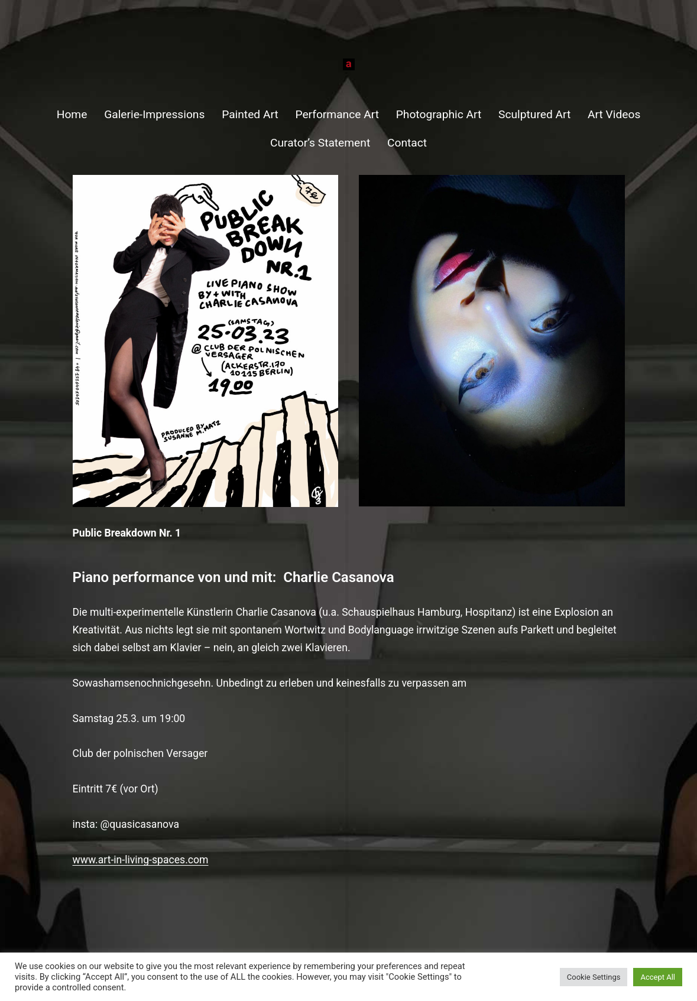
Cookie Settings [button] (594, 977)
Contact (407, 143)
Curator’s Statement (320, 143)
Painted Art (250, 114)
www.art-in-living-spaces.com (141, 860)
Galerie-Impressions (154, 114)
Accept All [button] (657, 977)
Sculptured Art (534, 114)
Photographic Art (439, 114)
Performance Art (337, 114)
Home (72, 114)
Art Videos (614, 114)
